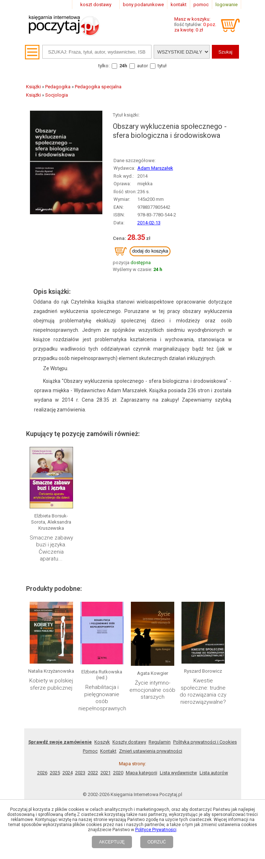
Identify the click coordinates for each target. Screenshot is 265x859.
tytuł (162, 65)
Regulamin (160, 742)
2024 (68, 772)
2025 (55, 772)
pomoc (201, 4)
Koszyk (102, 742)
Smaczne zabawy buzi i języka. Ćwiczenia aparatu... (51, 548)
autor (142, 65)
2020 (118, 772)
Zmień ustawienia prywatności (150, 751)
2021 (106, 772)
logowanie (226, 4)
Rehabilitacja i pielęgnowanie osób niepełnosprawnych (102, 698)
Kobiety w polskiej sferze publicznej (51, 684)
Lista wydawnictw (178, 772)
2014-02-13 (149, 222)
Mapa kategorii (141, 772)
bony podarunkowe (143, 4)
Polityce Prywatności (155, 829)
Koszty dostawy (129, 742)
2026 (42, 772)
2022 (93, 772)
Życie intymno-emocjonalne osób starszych (152, 690)
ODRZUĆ (157, 842)
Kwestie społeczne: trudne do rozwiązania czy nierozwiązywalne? (203, 691)
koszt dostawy (95, 4)
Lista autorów (214, 772)
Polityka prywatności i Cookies (205, 742)
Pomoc (90, 751)
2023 (80, 772)
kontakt (179, 4)
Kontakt (108, 751)
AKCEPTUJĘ (112, 842)
